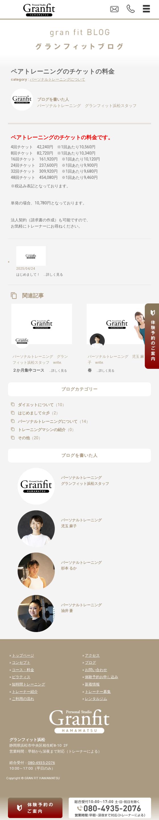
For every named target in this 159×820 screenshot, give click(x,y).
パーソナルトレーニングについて (57, 79)
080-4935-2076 (41, 763)
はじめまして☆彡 (38, 413)
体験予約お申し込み (101, 677)
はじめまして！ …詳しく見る (39, 275)
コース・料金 (23, 670)
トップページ (23, 655)
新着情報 (92, 684)
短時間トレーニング (28, 684)
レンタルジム (96, 699)
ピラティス (21, 677)
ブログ (90, 662)
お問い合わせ (96, 670)
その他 (29, 438)
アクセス (92, 655)
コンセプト (21, 662)
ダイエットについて (41, 404)
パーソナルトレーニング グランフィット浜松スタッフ (87, 105)
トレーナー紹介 (25, 692)
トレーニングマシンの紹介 (46, 429)
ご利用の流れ (23, 699)
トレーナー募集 (98, 692)
